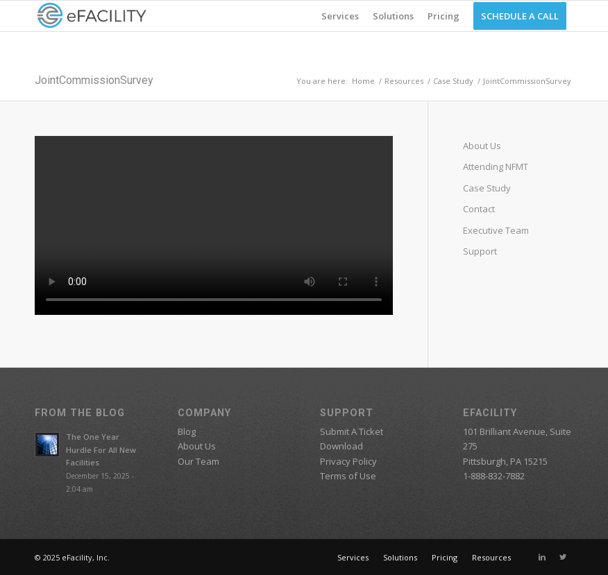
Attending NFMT (495, 166)
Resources (404, 81)
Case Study (453, 81)
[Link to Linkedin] (542, 557)
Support (480, 251)
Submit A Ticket (351, 431)
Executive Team (496, 230)
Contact (479, 209)
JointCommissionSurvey (94, 80)
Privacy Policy (348, 461)
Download (341, 446)
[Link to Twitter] (562, 557)
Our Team (198, 461)
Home (363, 81)
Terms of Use (348, 476)
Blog (187, 431)
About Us (482, 145)
